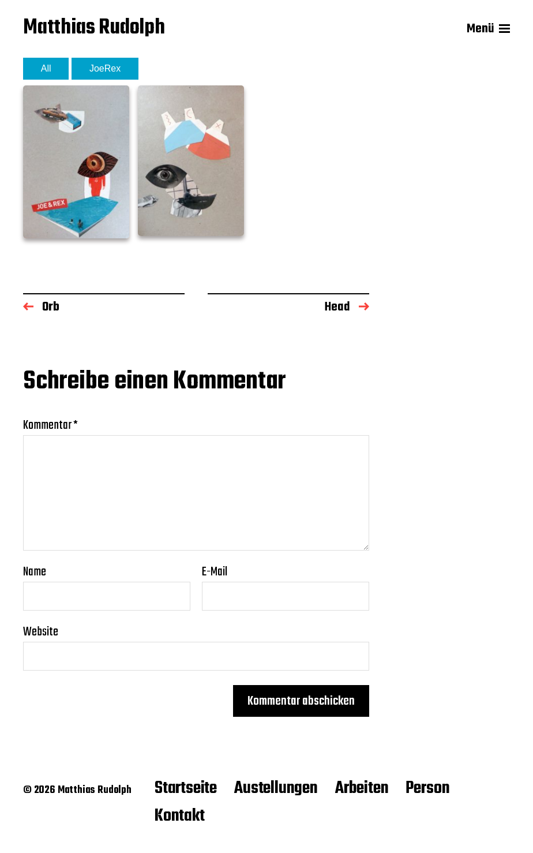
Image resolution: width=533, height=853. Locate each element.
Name (34, 572)
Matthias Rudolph (94, 29)
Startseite (186, 788)
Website (40, 630)
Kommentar (50, 425)
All (46, 68)
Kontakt (180, 816)
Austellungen (276, 788)
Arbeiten (362, 788)
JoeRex (105, 68)
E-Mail (214, 572)
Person (427, 788)
